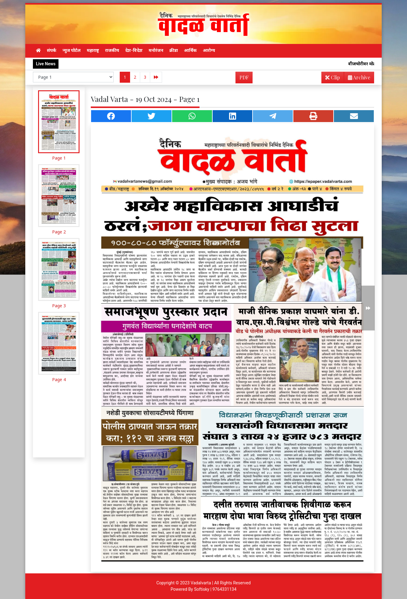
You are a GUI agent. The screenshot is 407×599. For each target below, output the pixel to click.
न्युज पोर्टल (71, 50)
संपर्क (51, 50)
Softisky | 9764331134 (215, 589)
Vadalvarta (201, 582)
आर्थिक (190, 50)
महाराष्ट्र (93, 50)
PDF (244, 77)
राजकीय (112, 50)
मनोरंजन (156, 50)
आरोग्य (209, 50)
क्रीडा (173, 50)
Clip (332, 77)
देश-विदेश (134, 50)
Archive (357, 78)
